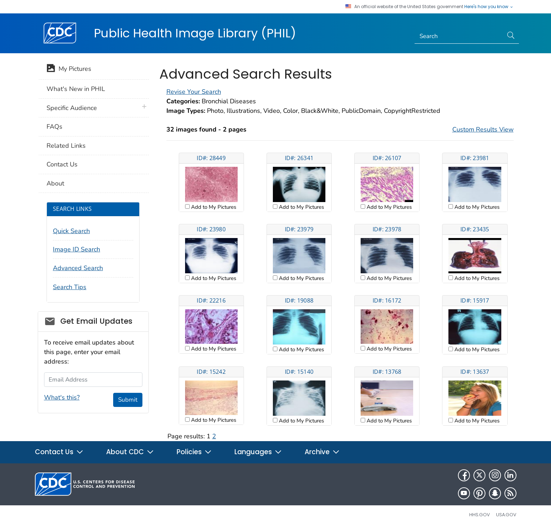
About (55, 183)
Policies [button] (194, 452)
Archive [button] (322, 452)
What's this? (62, 397)
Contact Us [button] (59, 452)
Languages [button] (258, 452)
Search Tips (69, 287)
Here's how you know (489, 6)
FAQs (54, 126)
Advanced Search (78, 268)
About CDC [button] (130, 452)
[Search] (459, 36)
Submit (127, 400)
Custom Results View (483, 129)
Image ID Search (76, 249)
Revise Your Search (193, 91)
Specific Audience (72, 108)
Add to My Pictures (213, 207)
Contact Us (62, 164)
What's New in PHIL (76, 89)
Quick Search (71, 231)
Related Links (66, 145)
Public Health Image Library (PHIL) (195, 33)
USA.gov (506, 514)
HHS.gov (479, 514)
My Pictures (69, 69)
